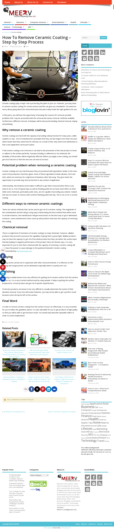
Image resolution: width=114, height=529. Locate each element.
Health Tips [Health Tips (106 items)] (87, 422)
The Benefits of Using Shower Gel (14, 412)
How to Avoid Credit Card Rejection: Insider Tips (99, 330)
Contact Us (48, 2)
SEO (29, 27)
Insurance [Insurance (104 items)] (85, 425)
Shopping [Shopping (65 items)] (103, 435)
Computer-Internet (38, 22)
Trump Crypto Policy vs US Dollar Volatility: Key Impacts (99, 150)
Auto (27, 46)
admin (6, 46)
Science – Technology (13, 27)
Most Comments (87, 65)
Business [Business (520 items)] (87, 406)
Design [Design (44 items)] (94, 410)
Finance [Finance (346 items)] (86, 416)
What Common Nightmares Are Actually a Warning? (99, 298)
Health (73, 22)
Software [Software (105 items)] (101, 437)
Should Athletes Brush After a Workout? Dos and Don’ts (100, 128)
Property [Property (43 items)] (96, 432)
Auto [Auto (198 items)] (106, 403)
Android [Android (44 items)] (83, 404)
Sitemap (99, 524)
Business (20, 22)
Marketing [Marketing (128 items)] (102, 428)
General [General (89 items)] (84, 419)
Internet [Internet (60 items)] (94, 426)
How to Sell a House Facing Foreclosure (99, 263)
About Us (18, 2)
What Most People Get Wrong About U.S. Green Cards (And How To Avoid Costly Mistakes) (98, 215)
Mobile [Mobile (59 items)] (83, 432)
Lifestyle (83, 22)
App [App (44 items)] (88, 404)
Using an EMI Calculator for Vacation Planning (99, 227)
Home (7, 2)
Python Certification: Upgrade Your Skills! (61, 412)
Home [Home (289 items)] (97, 422)
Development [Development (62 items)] (102, 410)
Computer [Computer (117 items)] (86, 410)
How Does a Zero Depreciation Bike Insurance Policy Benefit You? (100, 319)
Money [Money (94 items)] (89, 431)
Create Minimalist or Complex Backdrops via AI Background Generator (99, 252)
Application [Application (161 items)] (96, 403)
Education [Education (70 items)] (85, 413)
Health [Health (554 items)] (93, 419)
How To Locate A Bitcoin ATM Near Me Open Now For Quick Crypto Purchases (100, 162)
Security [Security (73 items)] (84, 435)
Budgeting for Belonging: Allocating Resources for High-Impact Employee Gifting (98, 201)
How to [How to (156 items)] (105, 422)
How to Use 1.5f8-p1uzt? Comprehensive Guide (98, 389)
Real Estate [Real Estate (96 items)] (104, 431)
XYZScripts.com (66, 528)
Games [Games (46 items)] (104, 416)
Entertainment (58, 22)
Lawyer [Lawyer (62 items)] (104, 426)
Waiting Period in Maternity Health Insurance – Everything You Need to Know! (99, 377)
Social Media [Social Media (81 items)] (91, 438)
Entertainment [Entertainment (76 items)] (95, 413)
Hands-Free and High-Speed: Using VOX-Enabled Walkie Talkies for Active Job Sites (99, 175)
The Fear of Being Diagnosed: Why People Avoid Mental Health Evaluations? (98, 351)
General (7, 22)
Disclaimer (61, 2)
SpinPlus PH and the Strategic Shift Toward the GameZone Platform (99, 188)
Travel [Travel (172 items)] (100, 440)
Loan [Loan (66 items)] (94, 429)
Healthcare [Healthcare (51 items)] (102, 420)
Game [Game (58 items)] (99, 416)
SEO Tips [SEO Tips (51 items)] (97, 435)
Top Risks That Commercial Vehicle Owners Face (64, 351)
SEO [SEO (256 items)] (90, 434)
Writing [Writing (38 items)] (107, 441)
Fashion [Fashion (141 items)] (106, 412)
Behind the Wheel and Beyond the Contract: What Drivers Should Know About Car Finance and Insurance (14, 353)
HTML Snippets (47, 528)
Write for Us (32, 2)
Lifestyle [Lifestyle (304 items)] (86, 428)
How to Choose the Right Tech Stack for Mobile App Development (99, 273)
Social (85, 46)
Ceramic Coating (13, 322)
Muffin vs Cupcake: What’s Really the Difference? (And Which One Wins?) (99, 138)
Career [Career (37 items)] (101, 407)
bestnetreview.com (24, 251)
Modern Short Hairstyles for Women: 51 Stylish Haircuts (100, 340)
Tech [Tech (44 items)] (108, 438)
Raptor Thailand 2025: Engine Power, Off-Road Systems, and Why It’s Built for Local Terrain (39, 379)
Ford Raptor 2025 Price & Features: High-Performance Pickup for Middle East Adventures (64, 380)
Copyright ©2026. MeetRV (10, 524)
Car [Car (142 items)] (96, 407)
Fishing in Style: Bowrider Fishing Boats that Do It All (99, 308)
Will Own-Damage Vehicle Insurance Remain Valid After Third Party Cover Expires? (39, 352)
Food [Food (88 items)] (94, 416)
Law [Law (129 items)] (99, 425)
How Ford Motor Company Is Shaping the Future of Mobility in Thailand (14, 379)
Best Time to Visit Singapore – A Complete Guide (98, 364)
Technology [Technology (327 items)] (89, 440)
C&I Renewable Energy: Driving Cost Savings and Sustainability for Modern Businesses (99, 239)
